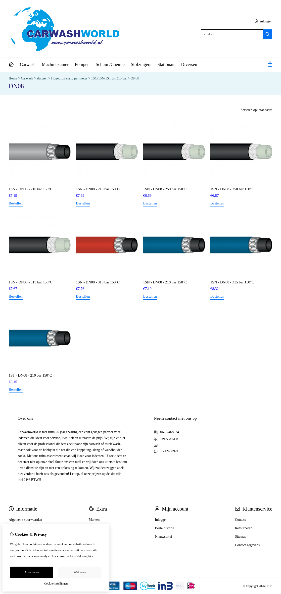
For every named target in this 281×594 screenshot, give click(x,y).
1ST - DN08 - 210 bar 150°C (30, 375)
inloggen (264, 21)
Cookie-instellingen (56, 583)
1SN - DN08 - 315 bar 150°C (30, 282)
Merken (94, 520)
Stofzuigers (141, 64)
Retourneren (243, 528)
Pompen (82, 64)
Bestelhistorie (164, 528)
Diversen (189, 64)
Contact (240, 520)
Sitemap (240, 536)
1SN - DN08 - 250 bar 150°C (165, 189)
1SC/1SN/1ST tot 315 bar (109, 78)
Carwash (28, 64)
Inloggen (161, 520)
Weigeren (80, 572)
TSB (269, 586)
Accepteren (31, 572)
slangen (42, 78)
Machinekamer (55, 64)
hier (90, 556)
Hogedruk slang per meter (69, 78)
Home (13, 78)
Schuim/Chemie (110, 64)
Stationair (166, 64)
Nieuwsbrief (163, 536)
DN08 (135, 78)
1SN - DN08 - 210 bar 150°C (30, 189)
